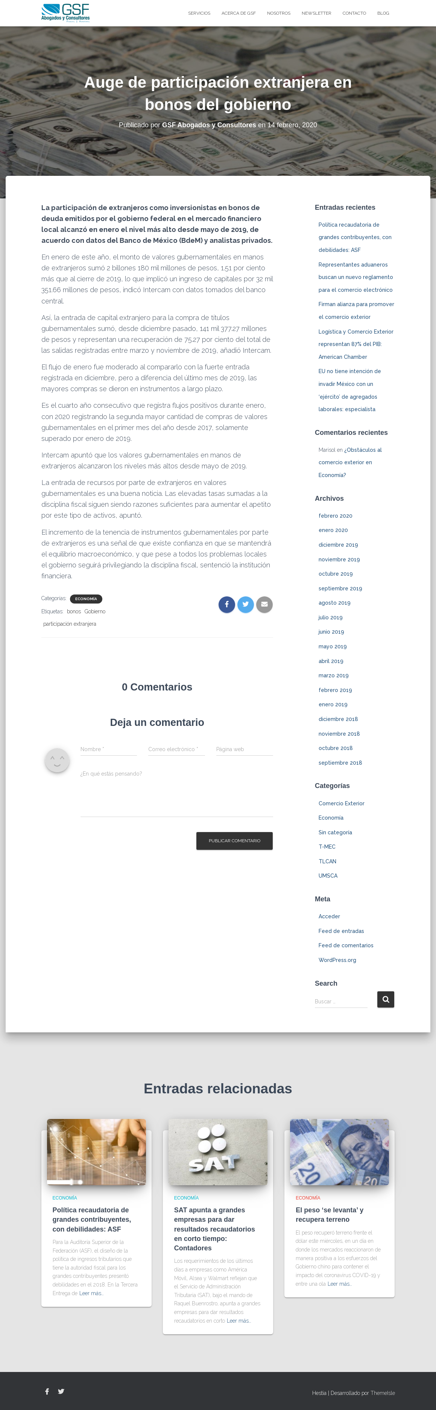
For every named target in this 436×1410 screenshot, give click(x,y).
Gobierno (95, 611)
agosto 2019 (335, 603)
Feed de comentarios (346, 945)
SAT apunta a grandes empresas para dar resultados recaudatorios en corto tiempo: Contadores (214, 1229)
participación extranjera (69, 624)
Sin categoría (335, 832)
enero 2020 (333, 530)
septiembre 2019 (340, 588)
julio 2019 (331, 617)
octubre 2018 (336, 748)
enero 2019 (333, 704)
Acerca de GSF (239, 13)
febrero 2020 (335, 516)
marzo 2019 (334, 675)
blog (383, 13)
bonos (74, 611)
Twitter (61, 1392)
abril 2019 (331, 661)
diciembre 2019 (338, 545)
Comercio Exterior (342, 803)
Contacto (354, 13)
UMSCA (328, 876)
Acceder (329, 916)
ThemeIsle (383, 1393)
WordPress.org (337, 960)
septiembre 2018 (340, 763)
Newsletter (316, 13)
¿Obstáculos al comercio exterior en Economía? (350, 462)
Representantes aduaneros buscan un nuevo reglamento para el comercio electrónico (356, 277)
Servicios (199, 13)
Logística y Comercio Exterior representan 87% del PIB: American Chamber (356, 344)
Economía (86, 599)
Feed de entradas (341, 931)
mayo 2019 (333, 646)
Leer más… (91, 1293)
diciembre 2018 (338, 719)
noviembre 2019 (339, 559)
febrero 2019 (335, 690)
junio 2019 (331, 632)
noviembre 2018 (339, 734)
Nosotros (278, 13)
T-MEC (327, 847)
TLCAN (327, 861)
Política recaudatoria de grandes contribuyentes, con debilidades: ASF (355, 237)
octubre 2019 (336, 574)
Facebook (47, 1392)
